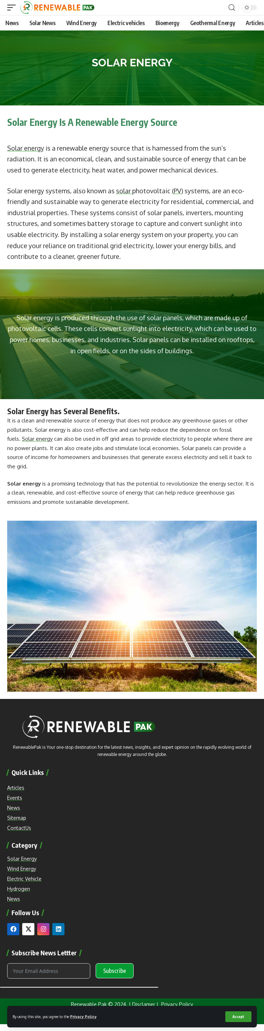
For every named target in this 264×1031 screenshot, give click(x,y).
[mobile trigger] (13, 7)
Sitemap (16, 818)
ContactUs (19, 828)
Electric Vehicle (24, 879)
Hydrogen (18, 889)
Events (14, 798)
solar (124, 191)
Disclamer (143, 1004)
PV (177, 191)
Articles (15, 788)
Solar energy (25, 148)
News (13, 899)
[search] (232, 7)
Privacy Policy (83, 1016)
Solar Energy (22, 859)
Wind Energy (21, 869)
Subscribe (114, 970)
